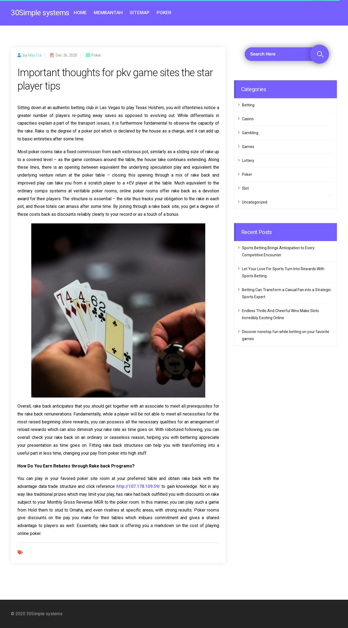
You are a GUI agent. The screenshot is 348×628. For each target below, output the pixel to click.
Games (248, 146)
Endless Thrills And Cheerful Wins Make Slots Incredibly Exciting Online (280, 314)
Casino (248, 119)
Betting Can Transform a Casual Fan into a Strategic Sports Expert (286, 293)
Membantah (108, 12)
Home (80, 12)
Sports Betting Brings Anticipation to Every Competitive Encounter (278, 251)
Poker (164, 12)
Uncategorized (254, 202)
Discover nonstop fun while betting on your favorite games (285, 335)
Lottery (248, 160)
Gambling (250, 133)
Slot (245, 188)
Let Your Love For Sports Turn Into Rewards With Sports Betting (283, 272)
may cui (34, 55)
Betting (248, 105)
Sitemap (140, 12)
